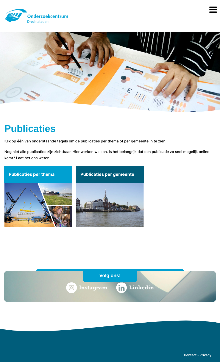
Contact (190, 355)
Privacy (205, 355)
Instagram (87, 287)
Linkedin (135, 287)
